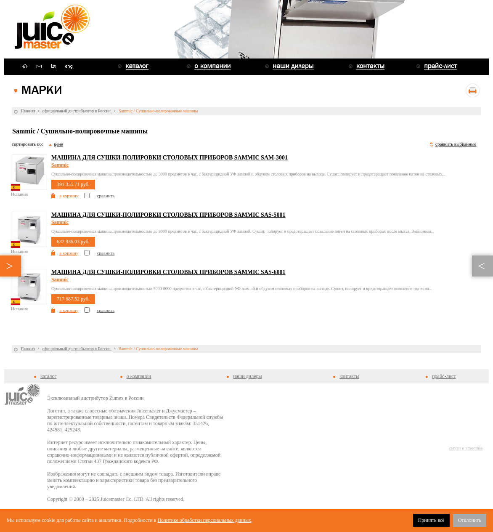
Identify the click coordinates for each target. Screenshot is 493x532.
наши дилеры (247, 376)
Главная (28, 111)
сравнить (105, 195)
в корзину (68, 195)
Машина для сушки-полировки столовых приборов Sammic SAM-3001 (169, 157)
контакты (349, 376)
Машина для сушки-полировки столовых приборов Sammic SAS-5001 (168, 215)
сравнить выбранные (455, 143)
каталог (48, 376)
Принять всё (431, 520)
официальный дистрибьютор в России (77, 111)
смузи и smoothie (465, 447)
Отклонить (469, 520)
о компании (139, 376)
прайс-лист (444, 376)
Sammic (60, 165)
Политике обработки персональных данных (204, 520)
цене (58, 143)
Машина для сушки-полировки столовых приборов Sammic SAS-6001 (168, 272)
